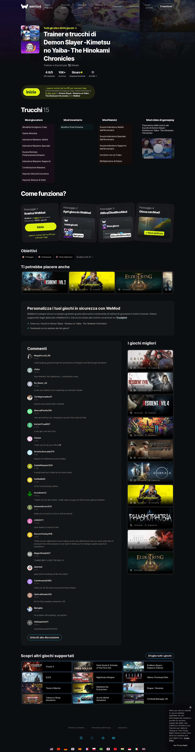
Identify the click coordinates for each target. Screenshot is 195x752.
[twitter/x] (92, 738)
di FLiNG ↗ (93, 76)
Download (166, 6)
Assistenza (122, 728)
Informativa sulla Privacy (101, 728)
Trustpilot (121, 317)
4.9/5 (49, 72)
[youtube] (113, 738)
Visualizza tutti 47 (83, 257)
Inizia (31, 92)
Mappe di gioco (82, 6)
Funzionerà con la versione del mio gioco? (49, 328)
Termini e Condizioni (76, 728)
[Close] (190, 707)
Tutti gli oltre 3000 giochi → (60, 28)
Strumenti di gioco (99, 6)
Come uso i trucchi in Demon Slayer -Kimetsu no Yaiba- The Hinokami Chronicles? (68, 323)
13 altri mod (50, 93)
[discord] (81, 738)
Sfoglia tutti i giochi (160, 655)
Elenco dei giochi (65, 6)
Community (134, 6)
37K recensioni (49, 76)
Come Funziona (49, 6)
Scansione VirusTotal (77, 76)
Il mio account (149, 6)
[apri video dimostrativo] (158, 148)
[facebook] (103, 738)
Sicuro (77, 72)
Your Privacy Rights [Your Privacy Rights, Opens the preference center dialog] (180, 745)
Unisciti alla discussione (44, 637)
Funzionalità (118, 6)
